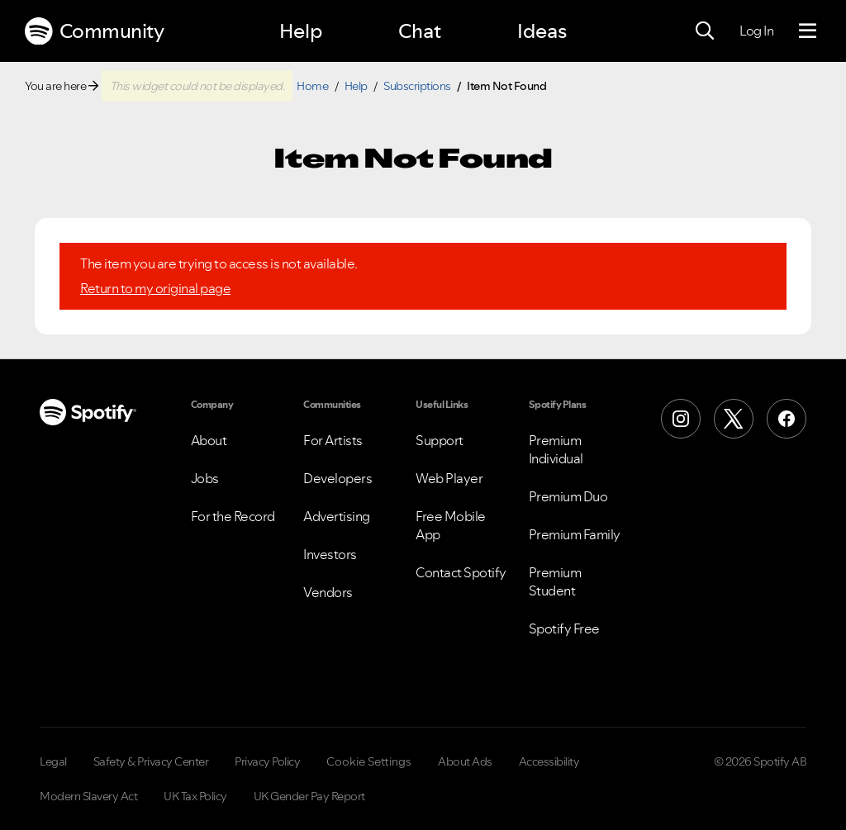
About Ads (465, 761)
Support (439, 440)
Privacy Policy (267, 761)
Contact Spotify (461, 572)
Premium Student (555, 581)
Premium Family (574, 534)
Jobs (205, 478)
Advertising (336, 516)
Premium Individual (556, 449)
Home (312, 86)
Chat (419, 31)
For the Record (233, 516)
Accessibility (549, 761)
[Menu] (807, 31)
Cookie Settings (368, 761)
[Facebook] (786, 419)
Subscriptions (417, 86)
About (209, 440)
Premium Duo (568, 496)
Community (94, 31)
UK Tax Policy (195, 796)
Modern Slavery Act (88, 796)
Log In (756, 30)
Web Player (449, 478)
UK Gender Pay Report (309, 796)
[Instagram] (681, 419)
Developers (337, 478)
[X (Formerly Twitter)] (733, 419)
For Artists (333, 440)
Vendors (328, 592)
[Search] (705, 31)
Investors (330, 554)
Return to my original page (155, 288)
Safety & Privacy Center (151, 761)
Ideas (542, 31)
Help (300, 31)
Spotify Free (564, 628)
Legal (53, 761)
